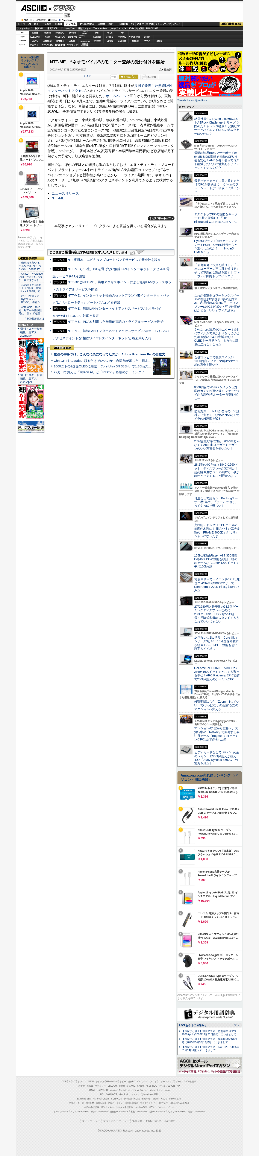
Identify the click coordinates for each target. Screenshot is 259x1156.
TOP (64, 1081)
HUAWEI (122, 37)
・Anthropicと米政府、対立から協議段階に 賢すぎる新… (30, 310)
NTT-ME (57, 198)
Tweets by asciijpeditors (192, 100)
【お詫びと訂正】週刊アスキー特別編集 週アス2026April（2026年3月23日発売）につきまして (209, 1033)
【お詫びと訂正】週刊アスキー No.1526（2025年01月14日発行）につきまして (210, 1049)
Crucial (109, 37)
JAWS (35, 41)
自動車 (101, 24)
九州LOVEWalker (157, 1111)
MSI (97, 33)
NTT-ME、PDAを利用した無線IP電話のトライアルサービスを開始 (116, 321)
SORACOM (116, 1099)
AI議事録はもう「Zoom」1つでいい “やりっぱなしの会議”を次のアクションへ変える (216, 705)
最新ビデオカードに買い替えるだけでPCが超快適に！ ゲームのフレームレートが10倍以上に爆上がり (217, 186)
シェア (87, 75)
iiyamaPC (59, 33)
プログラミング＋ (148, 1103)
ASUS (110, 33)
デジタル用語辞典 (124, 1107)
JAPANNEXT (60, 45)
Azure (72, 41)
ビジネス (46, 24)
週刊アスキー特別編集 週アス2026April (31, 378)
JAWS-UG (103, 1090)
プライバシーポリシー (116, 1120)
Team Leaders (131, 1103)
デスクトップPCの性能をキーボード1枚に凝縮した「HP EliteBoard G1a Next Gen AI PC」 (217, 218)
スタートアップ (162, 24)
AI (29, 24)
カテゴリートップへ (161, 218)
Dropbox (97, 41)
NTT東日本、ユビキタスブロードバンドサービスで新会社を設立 (114, 259)
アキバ (140, 24)
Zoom (159, 41)
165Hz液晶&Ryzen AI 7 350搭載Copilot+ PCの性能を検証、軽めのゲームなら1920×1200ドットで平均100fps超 (216, 561)
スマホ (150, 24)
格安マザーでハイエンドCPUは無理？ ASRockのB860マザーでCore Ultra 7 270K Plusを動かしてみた (217, 585)
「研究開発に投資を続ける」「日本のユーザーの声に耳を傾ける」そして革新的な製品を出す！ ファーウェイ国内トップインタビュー (217, 270)
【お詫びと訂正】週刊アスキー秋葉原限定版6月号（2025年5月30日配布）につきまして (209, 1041)
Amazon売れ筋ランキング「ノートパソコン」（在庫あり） (30, 62)
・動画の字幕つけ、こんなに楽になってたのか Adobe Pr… (30, 266)
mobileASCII (141, 1107)
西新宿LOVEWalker (119, 1111)
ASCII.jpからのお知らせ (193, 1025)
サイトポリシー (91, 1120)
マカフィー (35, 45)
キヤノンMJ (47, 45)
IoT (36, 24)
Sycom (72, 33)
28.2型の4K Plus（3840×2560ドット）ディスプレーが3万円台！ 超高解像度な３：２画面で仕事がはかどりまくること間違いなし (216, 470)
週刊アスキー (84, 28)
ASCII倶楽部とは (34, 318)
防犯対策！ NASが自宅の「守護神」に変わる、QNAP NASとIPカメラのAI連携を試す (217, 415)
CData (110, 41)
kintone (60, 41)
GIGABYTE (72, 37)
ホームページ (116, 96)
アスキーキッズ (24, 28)
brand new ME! (151, 1094)
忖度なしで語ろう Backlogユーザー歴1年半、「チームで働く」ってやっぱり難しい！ (216, 502)
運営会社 (137, 1120)
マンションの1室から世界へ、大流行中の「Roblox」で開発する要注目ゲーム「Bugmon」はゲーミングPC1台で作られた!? (217, 733)
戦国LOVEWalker (196, 1111)
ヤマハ (147, 41)
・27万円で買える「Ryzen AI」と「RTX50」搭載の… (30, 299)
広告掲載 (169, 1120)
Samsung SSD (84, 1099)
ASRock (97, 37)
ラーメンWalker (61, 1111)
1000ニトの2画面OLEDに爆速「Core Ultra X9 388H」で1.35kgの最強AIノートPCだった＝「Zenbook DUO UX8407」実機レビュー (149, 366)
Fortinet (134, 41)
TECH (58, 24)
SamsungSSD (82, 36)
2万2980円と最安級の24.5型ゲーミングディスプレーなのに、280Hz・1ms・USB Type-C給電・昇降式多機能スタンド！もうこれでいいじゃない (216, 614)
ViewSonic (134, 37)
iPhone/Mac (86, 24)
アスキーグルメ (68, 28)
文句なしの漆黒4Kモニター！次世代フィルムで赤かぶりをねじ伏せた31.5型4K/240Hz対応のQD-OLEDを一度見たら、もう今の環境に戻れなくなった (217, 337)
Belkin (147, 37)
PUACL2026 (152, 28)
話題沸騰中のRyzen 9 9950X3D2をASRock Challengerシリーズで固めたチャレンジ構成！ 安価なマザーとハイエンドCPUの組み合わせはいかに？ (217, 126)
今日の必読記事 (91, 1107)
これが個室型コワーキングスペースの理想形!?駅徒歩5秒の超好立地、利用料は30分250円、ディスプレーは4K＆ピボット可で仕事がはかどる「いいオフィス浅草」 (217, 303)
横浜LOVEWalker (99, 1111)
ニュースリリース (65, 193)
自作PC (123, 24)
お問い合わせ (153, 1120)
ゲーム (176, 24)
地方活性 (140, 28)
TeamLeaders (100, 28)
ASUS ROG (60, 37)
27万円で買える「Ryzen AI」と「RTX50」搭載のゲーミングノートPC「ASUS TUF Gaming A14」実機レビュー (135, 372)
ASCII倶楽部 (231, 24)
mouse (47, 33)
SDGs (131, 28)
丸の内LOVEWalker (177, 1111)
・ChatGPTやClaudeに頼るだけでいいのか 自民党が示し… (31, 277)
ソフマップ (72, 45)
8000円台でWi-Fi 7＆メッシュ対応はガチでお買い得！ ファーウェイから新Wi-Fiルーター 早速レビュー (217, 392)
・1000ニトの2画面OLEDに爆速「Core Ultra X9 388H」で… (31, 288)
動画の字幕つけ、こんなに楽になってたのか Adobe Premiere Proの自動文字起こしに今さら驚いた (127, 354)
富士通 (35, 33)
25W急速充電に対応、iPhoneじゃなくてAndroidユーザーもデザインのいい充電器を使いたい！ (217, 444)
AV (132, 24)
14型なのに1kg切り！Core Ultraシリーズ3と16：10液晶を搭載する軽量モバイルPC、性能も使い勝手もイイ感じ (216, 643)
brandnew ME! (85, 45)
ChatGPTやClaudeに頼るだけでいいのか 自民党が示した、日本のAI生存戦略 (111, 360)
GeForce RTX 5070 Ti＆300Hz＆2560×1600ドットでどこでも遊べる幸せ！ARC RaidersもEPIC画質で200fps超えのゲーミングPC (217, 673)
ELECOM (35, 37)
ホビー (112, 24)
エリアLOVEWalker (79, 1111)
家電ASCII (52, 28)
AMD (47, 37)
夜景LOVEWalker (138, 1111)
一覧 (113, 76)
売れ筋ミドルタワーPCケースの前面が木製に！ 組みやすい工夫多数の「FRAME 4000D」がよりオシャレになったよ (217, 530)
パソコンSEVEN (85, 32)
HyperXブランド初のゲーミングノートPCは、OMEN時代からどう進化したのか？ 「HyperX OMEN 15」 (216, 246)
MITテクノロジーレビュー (161, 1107)
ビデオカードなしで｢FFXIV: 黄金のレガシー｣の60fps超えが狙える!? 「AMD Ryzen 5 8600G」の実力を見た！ (216, 758)
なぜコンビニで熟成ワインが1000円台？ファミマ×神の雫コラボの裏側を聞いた (216, 361)
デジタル (62, 8)
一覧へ (235, 1025)
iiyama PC (124, 1086)
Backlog (122, 41)
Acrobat (47, 41)
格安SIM (39, 28)
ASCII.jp (34, 8)
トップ (21, 24)
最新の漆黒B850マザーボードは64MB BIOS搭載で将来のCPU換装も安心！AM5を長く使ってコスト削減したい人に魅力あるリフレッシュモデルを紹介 (216, 160)
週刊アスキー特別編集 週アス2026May (31, 332)
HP (122, 33)
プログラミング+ (118, 28)
